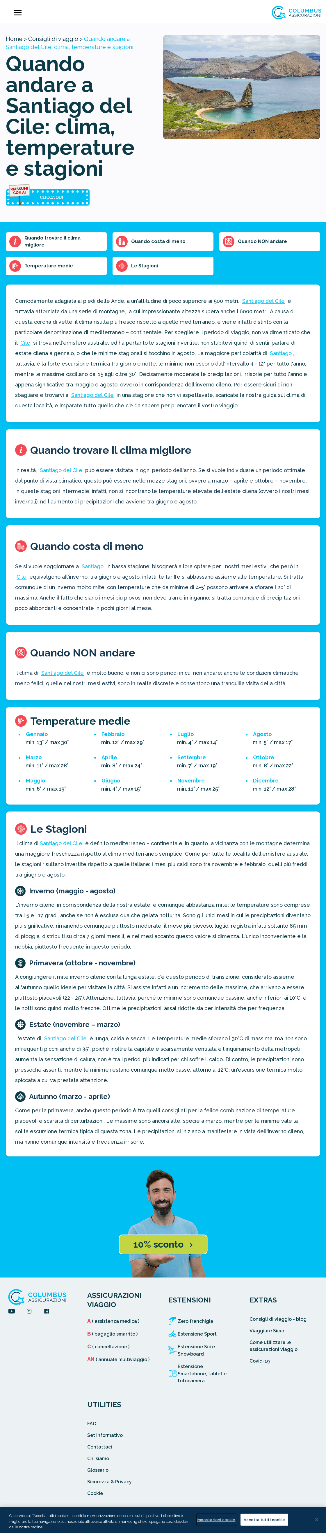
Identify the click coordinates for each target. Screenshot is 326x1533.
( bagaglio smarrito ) (112, 1334)
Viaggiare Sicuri (268, 1331)
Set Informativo (105, 1435)
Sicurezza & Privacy (109, 1482)
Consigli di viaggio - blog (278, 1319)
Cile (25, 343)
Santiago (281, 353)
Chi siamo (98, 1458)
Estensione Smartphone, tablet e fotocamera (202, 1373)
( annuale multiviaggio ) (118, 1359)
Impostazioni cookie (216, 1519)
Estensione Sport (197, 1334)
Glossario (97, 1470)
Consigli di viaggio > (55, 38)
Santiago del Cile (263, 301)
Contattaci (99, 1447)
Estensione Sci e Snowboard (196, 1350)
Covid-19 (260, 1361)
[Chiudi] (316, 1519)
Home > (16, 38)
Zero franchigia (195, 1321)
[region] (163, 1520)
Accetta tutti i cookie (264, 1519)
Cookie (95, 1493)
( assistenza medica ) (113, 1321)
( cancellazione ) (108, 1346)
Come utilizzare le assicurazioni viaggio (274, 1346)
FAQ (91, 1423)
